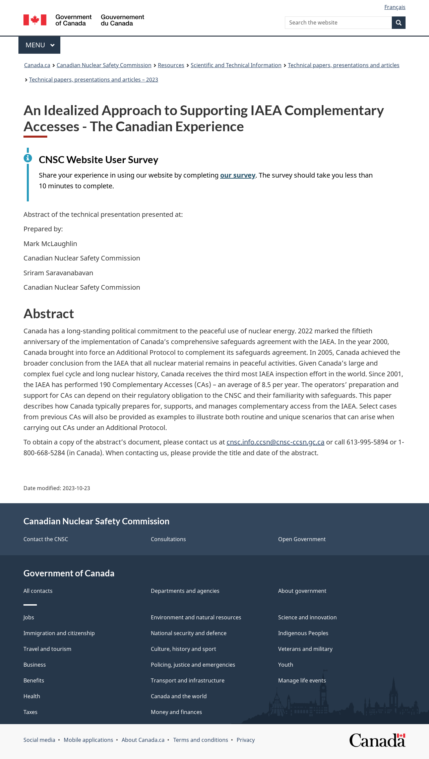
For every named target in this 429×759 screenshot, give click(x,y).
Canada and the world (179, 696)
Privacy (246, 740)
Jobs (28, 617)
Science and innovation (307, 617)
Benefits (33, 680)
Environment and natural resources (196, 617)
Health (31, 696)
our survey (237, 175)
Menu (40, 44)
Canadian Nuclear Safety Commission (104, 65)
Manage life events (302, 680)
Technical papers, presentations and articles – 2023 (93, 79)
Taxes (30, 712)
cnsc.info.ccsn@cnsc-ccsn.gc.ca (275, 441)
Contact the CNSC (45, 539)
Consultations (168, 539)
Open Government (302, 539)
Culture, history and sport (183, 649)
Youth (285, 664)
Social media (39, 740)
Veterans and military (305, 649)
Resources (171, 65)
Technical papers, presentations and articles (344, 65)
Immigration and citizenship (59, 633)
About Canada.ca (143, 740)
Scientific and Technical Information (236, 65)
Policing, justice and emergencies (193, 664)
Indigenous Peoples (303, 633)
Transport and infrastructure (188, 680)
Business (34, 664)
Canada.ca (37, 65)
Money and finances (176, 712)
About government (302, 591)
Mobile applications (88, 740)
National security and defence (189, 633)
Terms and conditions (200, 740)
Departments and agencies (185, 591)
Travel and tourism (47, 649)
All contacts (38, 591)
